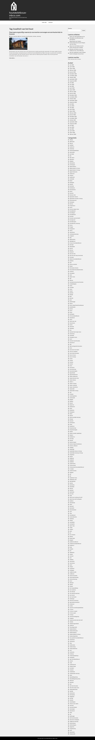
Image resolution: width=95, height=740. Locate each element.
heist (71, 319)
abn (70, 155)
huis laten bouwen (74, 353)
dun (71, 262)
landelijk (72, 449)
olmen (71, 520)
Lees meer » (12, 58)
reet (71, 557)
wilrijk (71, 698)
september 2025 (73, 79)
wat (70, 684)
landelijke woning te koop (76, 452)
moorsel (72, 506)
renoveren (72, 563)
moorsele (72, 508)
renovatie (72, 561)
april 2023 (72, 130)
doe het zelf (72, 253)
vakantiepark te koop (75, 634)
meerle (71, 488)
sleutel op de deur (74, 600)
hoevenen (72, 333)
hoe (70, 330)
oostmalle (72, 524)
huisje (71, 360)
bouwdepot (72, 212)
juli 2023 (72, 125)
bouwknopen (73, 221)
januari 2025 (73, 93)
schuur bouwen (73, 575)
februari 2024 (73, 113)
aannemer (72, 152)
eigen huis (72, 276)
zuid (71, 730)
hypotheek (72, 372)
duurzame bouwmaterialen (76, 269)
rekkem (71, 559)
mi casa (71, 493)
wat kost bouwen (74, 686)
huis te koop (73, 356)
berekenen (72, 187)
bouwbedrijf (72, 211)
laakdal (71, 447)
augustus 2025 (73, 81)
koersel (71, 420)
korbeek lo (72, 436)
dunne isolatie (73, 264)
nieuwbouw (72, 515)
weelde (71, 691)
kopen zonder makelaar (75, 433)
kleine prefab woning (75, 417)
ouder (71, 527)
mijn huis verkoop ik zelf (76, 497)
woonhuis (72, 710)
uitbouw (72, 625)
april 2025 (72, 88)
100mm (71, 139)
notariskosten (73, 517)
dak (70, 237)
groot (71, 310)
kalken (71, 401)
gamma (71, 292)
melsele (71, 490)
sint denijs (72, 591)
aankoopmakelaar (74, 150)
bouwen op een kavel (75, 218)
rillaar (71, 566)
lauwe (71, 456)
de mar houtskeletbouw (75, 243)
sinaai (71, 586)
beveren (71, 193)
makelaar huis (73, 477)
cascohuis (72, 232)
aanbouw (72, 147)
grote (71, 312)
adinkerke (72, 163)
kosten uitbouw (73, 445)
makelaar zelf (73, 479)
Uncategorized (73, 627)
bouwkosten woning (75, 223)
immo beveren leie (74, 378)
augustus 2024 (73, 102)
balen (71, 180)
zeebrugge (72, 716)
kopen (71, 431)
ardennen (72, 173)
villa (71, 662)
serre (71, 581)
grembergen (72, 307)
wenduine (72, 693)
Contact (50, 22)
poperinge (72, 538)
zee (70, 714)
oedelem (72, 518)
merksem (72, 492)
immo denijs (73, 380)
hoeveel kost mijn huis (75, 332)
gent (71, 300)
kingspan (72, 412)
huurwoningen (73, 371)
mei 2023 (72, 129)
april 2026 (72, 66)
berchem (72, 186)
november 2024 (73, 97)
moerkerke (72, 502)
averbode (72, 179)
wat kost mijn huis (74, 687)
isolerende (72, 397)
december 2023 (73, 116)
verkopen (72, 657)
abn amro (72, 157)
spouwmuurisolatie (74, 602)
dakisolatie (72, 239)
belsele (71, 184)
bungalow (72, 228)
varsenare (72, 641)
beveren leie (73, 195)
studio (71, 605)
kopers (71, 435)
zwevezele (72, 732)
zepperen (72, 726)
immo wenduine (74, 387)
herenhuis (72, 323)
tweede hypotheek (74, 623)
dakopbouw (72, 241)
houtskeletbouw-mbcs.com (17, 14)
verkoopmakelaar (74, 655)
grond (71, 308)
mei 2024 (72, 107)
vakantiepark (73, 632)
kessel (71, 403)
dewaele (72, 252)
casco (71, 230)
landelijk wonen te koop (76, 451)
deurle (71, 248)
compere (72, 235)
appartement (73, 166)
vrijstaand (72, 671)
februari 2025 (73, 91)
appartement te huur (75, 168)
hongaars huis (73, 337)
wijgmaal (72, 696)
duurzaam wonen (74, 268)
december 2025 (73, 73)
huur (71, 365)
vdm (71, 643)
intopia (71, 394)
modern (71, 501)
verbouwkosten (73, 648)
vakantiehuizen (74, 630)
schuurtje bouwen (74, 577)
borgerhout (72, 205)
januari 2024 (73, 114)
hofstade (72, 335)
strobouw (72, 604)
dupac (71, 266)
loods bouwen (73, 470)
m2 (70, 474)
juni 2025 (72, 84)
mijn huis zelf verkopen (76, 499)
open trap (72, 525)
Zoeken (70, 28)
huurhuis (72, 367)
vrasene (72, 669)
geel (71, 296)
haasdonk (72, 317)
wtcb (71, 712)
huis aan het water (74, 349)
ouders (71, 529)
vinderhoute (73, 664)
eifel (71, 275)
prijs (71, 547)
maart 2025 (72, 89)
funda (71, 291)
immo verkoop (73, 385)
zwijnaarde (72, 734)
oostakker (72, 522)
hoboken (72, 328)
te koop (71, 614)
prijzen (71, 549)
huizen (34, 36)
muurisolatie (73, 509)
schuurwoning (73, 579)
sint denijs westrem (74, 593)
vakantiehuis (73, 629)
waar (71, 675)
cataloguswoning (74, 234)
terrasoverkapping (74, 616)
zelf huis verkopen (74, 719)
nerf (71, 511)
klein (71, 413)
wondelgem (72, 702)
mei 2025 (72, 86)
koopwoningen (73, 429)
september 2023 (73, 121)
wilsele (71, 700)
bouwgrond (72, 219)
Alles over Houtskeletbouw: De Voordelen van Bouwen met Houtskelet (77, 38)
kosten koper (73, 442)
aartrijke (72, 154)
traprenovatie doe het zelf (76, 620)
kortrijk (71, 438)
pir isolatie (72, 534)
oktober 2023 (73, 120)
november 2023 (73, 118)
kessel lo (72, 404)
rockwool (72, 568)
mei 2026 (72, 65)
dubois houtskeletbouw (75, 259)
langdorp (72, 454)
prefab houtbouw (74, 541)
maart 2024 (72, 111)
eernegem (72, 273)
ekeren (71, 280)
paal (71, 531)
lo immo (72, 469)
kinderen (72, 410)
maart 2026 (72, 68)
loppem (71, 472)
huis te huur (73, 355)
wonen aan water (74, 703)
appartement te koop (75, 170)
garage (71, 294)
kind (71, 408)
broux (71, 225)
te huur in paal (73, 611)
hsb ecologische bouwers (76, 346)
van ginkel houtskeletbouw (76, 637)
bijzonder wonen (74, 196)
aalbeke (71, 145)
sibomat (72, 582)
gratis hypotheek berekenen (77, 305)
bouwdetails (73, 214)
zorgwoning (73, 728)
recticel (71, 556)
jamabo (71, 399)
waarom (72, 680)
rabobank (72, 552)
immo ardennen (74, 376)
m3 (70, 476)
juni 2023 (72, 127)
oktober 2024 (73, 98)
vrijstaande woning (74, 673)
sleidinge (72, 598)
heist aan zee (73, 321)
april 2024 (72, 109)
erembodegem (73, 284)
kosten (71, 440)
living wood (73, 465)
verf (71, 650)
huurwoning (73, 369)
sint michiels (73, 597)
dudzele (71, 260)
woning (39, 36)
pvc (70, 550)
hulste (71, 364)
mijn (71, 495)
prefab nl (72, 545)
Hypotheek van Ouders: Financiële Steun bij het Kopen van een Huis (77, 43)
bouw (71, 207)
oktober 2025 (73, 77)
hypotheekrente (74, 374)
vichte (71, 661)
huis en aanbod (73, 351)
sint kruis (72, 595)
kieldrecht (72, 406)
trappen (72, 618)
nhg (71, 513)
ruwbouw (72, 573)
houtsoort (72, 342)
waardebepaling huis (75, 678)
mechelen (72, 485)
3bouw (71, 143)
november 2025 (73, 75)
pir (70, 533)
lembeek (72, 460)
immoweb (72, 388)
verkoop (72, 653)
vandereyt (72, 639)
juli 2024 (72, 104)
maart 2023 (72, 132)
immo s (71, 381)
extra (71, 289)
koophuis (72, 426)
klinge (71, 419)
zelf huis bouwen (74, 718)
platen (71, 536)
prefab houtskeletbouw (75, 543)
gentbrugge (72, 301)
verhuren (72, 652)
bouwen (71, 216)
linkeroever (72, 463)
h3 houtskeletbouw (74, 316)
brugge (71, 227)
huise (71, 358)
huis (71, 348)
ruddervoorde (73, 572)
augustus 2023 (73, 123)
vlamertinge (73, 666)
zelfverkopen (73, 725)
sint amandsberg (74, 588)
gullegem (72, 314)
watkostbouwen (74, 689)
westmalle (72, 694)
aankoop (72, 148)
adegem (71, 161)
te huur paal (73, 613)
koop (71, 424)
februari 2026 (73, 70)
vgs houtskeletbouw (75, 659)
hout (20, 36)
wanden (72, 682)
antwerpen (72, 164)
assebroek (72, 177)
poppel (71, 540)
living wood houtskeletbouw (77, 467)
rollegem (72, 570)
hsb (70, 344)
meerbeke (72, 486)
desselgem (72, 246)
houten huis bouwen (27, 36)
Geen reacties (13, 36)
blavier (71, 203)
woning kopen (73, 707)
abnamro (72, 159)
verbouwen (72, 645)
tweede (71, 621)
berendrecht (73, 189)
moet (71, 504)
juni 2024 (72, 105)
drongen (72, 257)
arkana (71, 175)
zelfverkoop (73, 723)
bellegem (72, 182)
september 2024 (73, 100)
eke (70, 278)
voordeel (72, 668)
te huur (71, 609)
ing (70, 392)
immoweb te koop (74, 390)
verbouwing (73, 646)
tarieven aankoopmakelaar (76, 607)
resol (71, 565)
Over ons (44, 22)
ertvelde (72, 287)
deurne (71, 250)
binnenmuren (73, 200)
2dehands (72, 141)
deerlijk (71, 244)
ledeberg (72, 458)
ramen (71, 554)
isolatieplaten (73, 396)
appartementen (73, 171)
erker (71, 285)
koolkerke (72, 422)
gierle (71, 303)
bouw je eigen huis (74, 209)
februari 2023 (73, 134)
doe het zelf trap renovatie (76, 255)
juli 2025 (72, 82)
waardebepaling (74, 677)
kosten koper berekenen (76, 444)
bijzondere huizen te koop (76, 198)
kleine (71, 415)
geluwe (71, 298)
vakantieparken (74, 636)
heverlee (72, 326)
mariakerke (72, 481)
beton (71, 191)
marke (71, 483)
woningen (72, 709)
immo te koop (73, 383)
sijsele (71, 584)
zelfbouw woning (74, 721)
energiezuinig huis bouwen (76, 282)
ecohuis (72, 271)
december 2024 (73, 95)
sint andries (73, 589)
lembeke (72, 461)
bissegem (72, 202)
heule (71, 324)
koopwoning (73, 428)
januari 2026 (73, 72)
